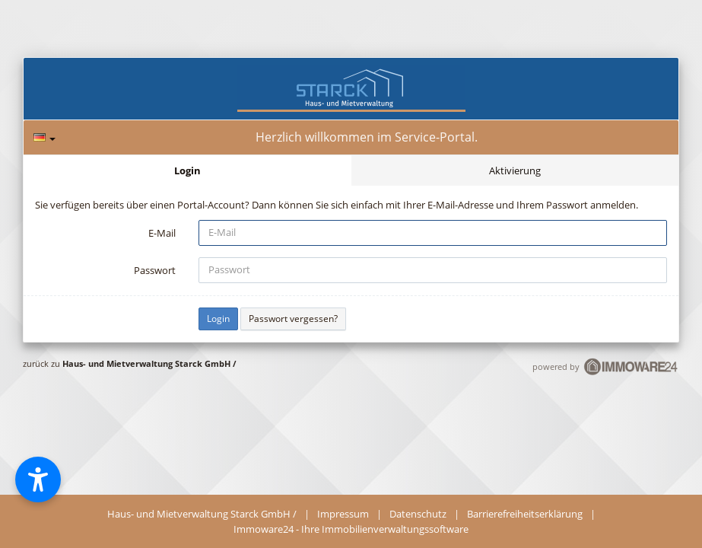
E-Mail (162, 233)
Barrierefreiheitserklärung (525, 514)
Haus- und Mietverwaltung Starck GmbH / (149, 363)
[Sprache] (44, 137)
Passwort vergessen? (293, 318)
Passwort (155, 270)
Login (187, 170)
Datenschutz (417, 514)
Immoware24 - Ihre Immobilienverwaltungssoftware (351, 529)
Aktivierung (515, 170)
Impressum (343, 514)
